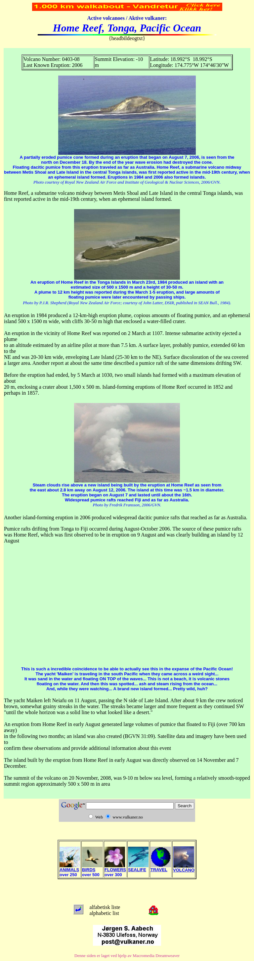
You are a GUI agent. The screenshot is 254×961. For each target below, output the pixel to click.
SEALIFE (138, 867)
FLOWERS (115, 867)
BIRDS (92, 867)
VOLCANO (183, 868)
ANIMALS (70, 867)
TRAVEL (160, 867)
